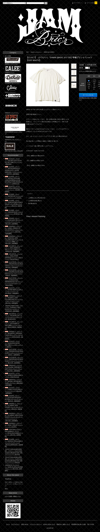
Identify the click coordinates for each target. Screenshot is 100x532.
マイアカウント (78, 3)
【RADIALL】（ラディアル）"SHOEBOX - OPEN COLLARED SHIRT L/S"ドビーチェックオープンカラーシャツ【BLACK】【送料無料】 (14, 299)
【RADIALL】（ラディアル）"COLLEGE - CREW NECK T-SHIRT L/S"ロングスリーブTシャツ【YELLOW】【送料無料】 (13, 368)
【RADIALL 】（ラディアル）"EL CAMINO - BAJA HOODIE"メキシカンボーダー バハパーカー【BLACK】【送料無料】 (14, 407)
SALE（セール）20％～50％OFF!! (14, 151)
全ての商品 (8, 56)
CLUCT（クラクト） (36, 52)
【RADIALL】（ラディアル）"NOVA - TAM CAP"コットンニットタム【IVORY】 (14, 425)
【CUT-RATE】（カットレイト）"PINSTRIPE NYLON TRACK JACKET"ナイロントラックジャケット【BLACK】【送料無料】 (14, 360)
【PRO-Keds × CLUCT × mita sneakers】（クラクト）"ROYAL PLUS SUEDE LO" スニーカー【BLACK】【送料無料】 (14, 433)
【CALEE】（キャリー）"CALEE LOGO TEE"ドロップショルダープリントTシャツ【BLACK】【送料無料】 (14, 221)
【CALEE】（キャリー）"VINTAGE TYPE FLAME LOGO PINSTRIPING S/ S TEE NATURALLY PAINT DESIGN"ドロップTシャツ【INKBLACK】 (14, 180)
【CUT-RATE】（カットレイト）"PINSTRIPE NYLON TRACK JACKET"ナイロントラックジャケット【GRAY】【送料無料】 (14, 352)
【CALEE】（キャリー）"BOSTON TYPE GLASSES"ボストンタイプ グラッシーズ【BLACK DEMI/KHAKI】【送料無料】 (14, 442)
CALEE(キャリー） (10, 72)
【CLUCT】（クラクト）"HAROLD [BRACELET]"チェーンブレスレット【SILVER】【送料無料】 (14, 189)
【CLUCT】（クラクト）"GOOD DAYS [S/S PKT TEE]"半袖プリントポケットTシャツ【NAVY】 (14, 344)
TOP (27, 52)
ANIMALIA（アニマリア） (12, 113)
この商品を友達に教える (35, 200)
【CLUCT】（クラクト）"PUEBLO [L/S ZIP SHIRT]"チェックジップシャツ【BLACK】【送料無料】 (14, 390)
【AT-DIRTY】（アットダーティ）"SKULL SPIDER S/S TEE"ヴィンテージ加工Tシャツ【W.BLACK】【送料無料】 (13, 248)
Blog (6, 488)
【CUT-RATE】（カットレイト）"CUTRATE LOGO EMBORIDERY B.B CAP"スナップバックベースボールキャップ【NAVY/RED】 (14, 281)
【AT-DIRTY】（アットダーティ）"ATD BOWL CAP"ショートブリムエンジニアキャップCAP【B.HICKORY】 (13, 316)
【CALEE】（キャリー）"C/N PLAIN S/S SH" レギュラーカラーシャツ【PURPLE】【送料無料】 (14, 213)
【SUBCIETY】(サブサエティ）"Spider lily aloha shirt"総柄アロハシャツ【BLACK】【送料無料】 (14, 467)
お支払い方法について (49, 524)
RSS (88, 524)
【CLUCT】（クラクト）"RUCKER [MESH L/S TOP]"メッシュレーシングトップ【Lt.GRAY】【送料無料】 (14, 290)
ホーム (8, 524)
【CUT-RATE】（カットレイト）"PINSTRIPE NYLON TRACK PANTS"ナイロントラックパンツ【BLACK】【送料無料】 (14, 264)
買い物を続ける (32, 203)
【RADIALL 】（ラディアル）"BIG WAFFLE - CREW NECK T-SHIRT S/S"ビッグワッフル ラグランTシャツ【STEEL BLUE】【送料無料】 (14, 335)
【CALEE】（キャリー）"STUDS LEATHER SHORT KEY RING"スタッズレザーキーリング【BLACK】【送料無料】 (14, 398)
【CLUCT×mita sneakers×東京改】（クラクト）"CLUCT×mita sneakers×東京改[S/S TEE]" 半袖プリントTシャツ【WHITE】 (13, 459)
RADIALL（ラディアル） (11, 64)
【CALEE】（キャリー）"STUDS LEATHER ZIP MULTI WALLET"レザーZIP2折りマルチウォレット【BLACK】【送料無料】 (14, 204)
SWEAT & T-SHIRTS (49, 52)
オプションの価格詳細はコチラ (87, 71)
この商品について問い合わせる (36, 197)
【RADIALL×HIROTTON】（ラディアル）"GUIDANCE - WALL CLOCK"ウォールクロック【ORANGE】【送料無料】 (14, 308)
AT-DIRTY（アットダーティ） (13, 122)
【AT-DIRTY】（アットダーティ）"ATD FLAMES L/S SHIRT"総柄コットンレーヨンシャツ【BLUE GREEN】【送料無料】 (13, 325)
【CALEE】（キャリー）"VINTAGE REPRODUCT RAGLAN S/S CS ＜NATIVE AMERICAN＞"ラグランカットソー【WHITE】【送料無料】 (13, 170)
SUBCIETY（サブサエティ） (12, 98)
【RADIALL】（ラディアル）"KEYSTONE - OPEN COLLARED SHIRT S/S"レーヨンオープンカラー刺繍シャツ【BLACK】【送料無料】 (14, 239)
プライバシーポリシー (36, 524)
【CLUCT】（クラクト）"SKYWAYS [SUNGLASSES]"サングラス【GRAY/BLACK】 (14, 375)
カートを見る (92, 3)
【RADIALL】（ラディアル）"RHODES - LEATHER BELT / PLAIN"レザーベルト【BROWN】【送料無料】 (14, 382)
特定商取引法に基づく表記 (78, 524)
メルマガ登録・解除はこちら (13, 496)
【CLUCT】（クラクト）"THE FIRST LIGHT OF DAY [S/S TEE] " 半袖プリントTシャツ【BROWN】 (13, 161)
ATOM (92, 524)
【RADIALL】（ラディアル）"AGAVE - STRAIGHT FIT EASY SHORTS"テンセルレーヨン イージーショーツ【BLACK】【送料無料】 (14, 229)
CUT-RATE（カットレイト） (12, 83)
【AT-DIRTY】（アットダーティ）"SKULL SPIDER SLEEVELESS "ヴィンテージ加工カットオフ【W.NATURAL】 (14, 256)
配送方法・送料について (63, 524)
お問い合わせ (24, 524)
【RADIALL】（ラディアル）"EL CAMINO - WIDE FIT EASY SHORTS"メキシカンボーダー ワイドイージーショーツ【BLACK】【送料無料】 (14, 417)
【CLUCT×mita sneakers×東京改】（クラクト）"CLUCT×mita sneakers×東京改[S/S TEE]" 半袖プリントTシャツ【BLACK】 (13, 451)
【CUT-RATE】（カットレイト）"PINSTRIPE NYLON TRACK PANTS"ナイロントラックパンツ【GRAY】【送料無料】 (14, 272)
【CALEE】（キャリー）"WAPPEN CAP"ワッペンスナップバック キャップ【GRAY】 (14, 196)
